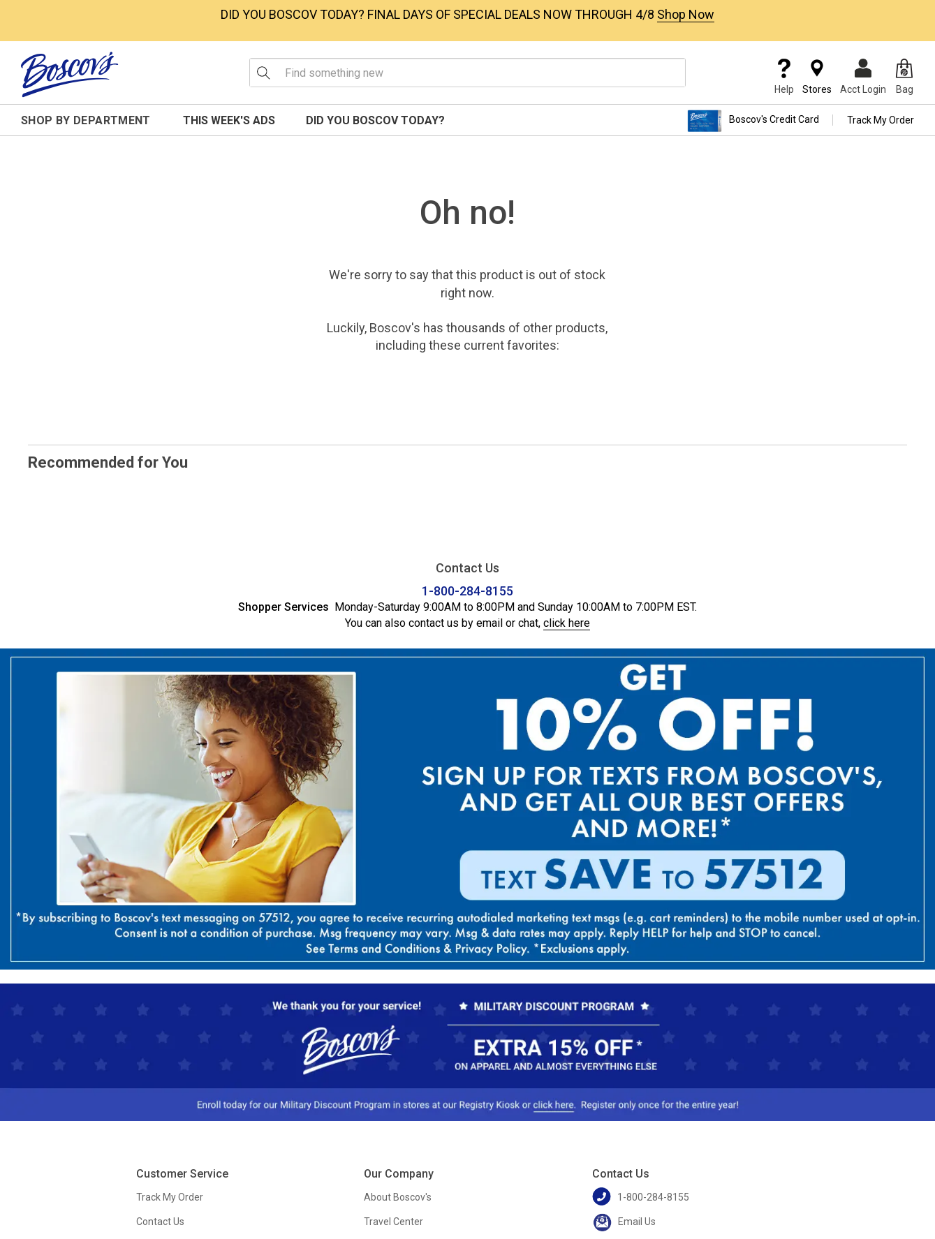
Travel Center (393, 1221)
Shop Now (685, 14)
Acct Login (863, 77)
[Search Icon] (263, 73)
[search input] (467, 73)
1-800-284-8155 (467, 591)
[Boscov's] (70, 74)
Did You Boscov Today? (375, 120)
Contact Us (160, 1221)
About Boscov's (398, 1197)
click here (566, 623)
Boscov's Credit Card (753, 120)
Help (784, 77)
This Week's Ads (229, 120)
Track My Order (880, 120)
